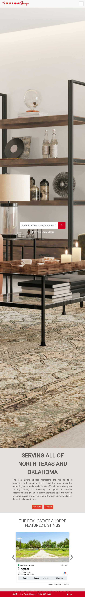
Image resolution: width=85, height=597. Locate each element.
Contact (49, 507)
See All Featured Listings (59, 584)
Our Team (37, 507)
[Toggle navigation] (81, 3)
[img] (67, 594)
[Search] (39, 225)
